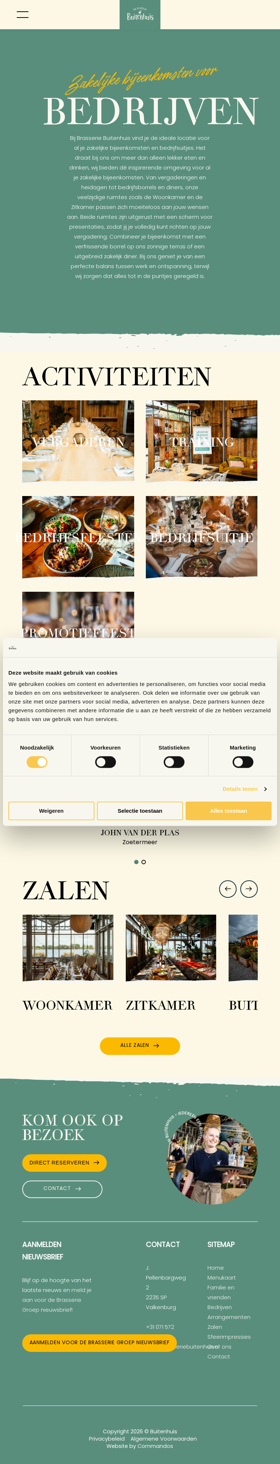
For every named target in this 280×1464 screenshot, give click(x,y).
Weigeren (51, 811)
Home (215, 1268)
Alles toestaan (228, 811)
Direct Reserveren (60, 1163)
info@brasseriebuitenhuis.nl (182, 1347)
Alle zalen (134, 1045)
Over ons (219, 1347)
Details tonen (240, 789)
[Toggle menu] (22, 14)
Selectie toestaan (140, 811)
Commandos (155, 1446)
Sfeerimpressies (229, 1337)
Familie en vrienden (220, 1293)
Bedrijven (219, 1308)
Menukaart (221, 1278)
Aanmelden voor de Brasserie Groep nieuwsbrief (100, 1343)
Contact (57, 1189)
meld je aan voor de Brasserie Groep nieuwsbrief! (57, 1300)
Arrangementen (228, 1317)
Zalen (214, 1327)
